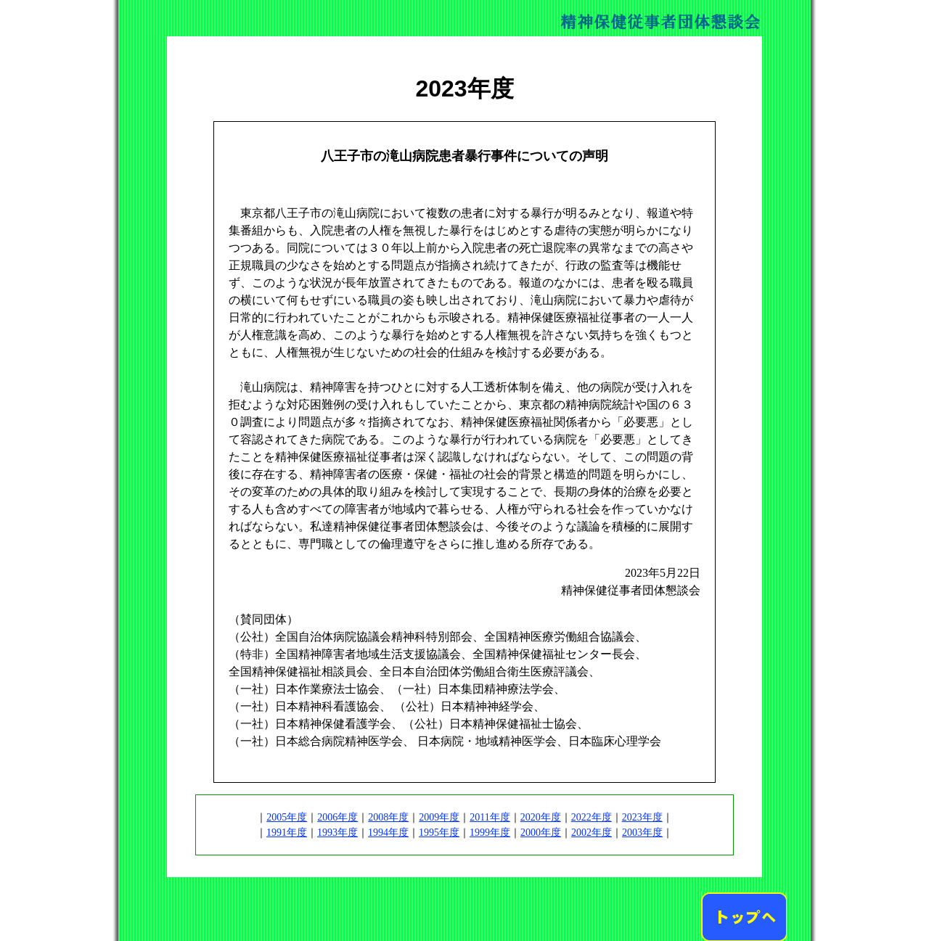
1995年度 (439, 832)
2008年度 (388, 817)
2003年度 (642, 832)
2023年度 (642, 817)
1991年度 (286, 832)
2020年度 (540, 817)
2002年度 (591, 832)
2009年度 (439, 817)
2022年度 (591, 817)
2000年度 (540, 832)
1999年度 (490, 832)
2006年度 (337, 817)
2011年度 (489, 817)
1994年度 (388, 832)
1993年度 (337, 832)
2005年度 (286, 817)
